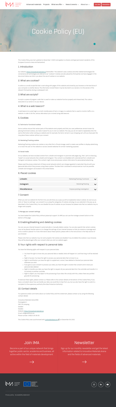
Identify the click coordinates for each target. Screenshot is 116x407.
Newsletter (106, 4)
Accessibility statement (22, 395)
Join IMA (97, 4)
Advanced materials (33, 5)
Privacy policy (9, 395)
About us (84, 5)
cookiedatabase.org (51, 319)
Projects (46, 5)
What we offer (56, 5)
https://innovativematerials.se (36, 72)
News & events (71, 5)
